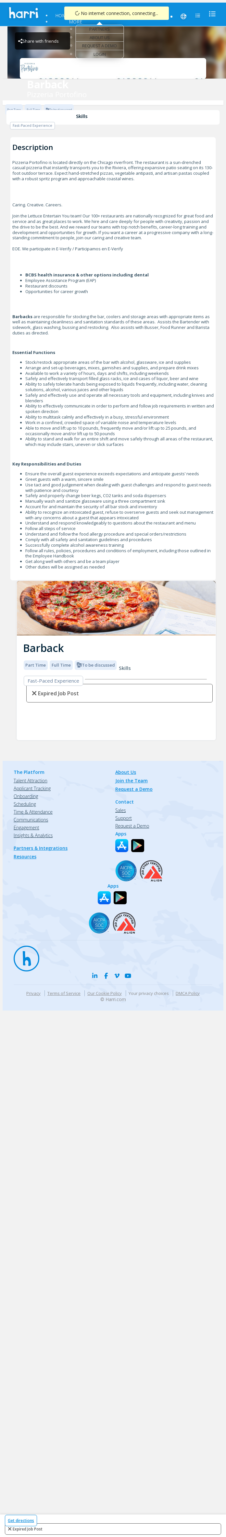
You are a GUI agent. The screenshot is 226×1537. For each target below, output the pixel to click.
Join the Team (131, 780)
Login (100, 54)
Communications (31, 820)
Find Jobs (88, 15)
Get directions (21, 1520)
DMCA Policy (188, 993)
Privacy (33, 993)
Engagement (26, 827)
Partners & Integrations (41, 848)
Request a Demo (99, 46)
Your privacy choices (149, 993)
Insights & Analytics (33, 835)
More (75, 22)
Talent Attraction (30, 780)
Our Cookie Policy (104, 993)
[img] (116, 608)
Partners (99, 29)
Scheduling (25, 804)
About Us (100, 37)
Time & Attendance (33, 812)
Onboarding (26, 796)
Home (62, 15)
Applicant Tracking (32, 788)
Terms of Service (64, 993)
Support (123, 818)
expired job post (28, 1529)
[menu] (210, 13)
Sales (120, 810)
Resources (120, 15)
